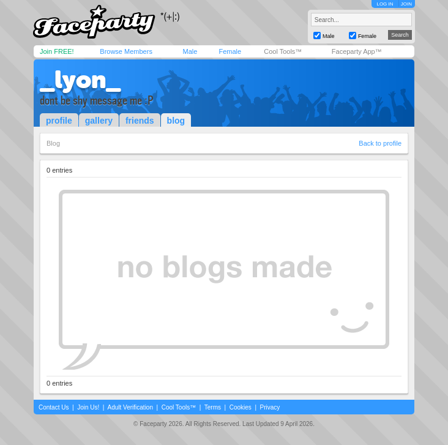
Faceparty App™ (357, 51)
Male (189, 51)
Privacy (270, 407)
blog (176, 120)
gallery (99, 120)
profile (59, 120)
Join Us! (88, 407)
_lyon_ (80, 79)
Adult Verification (130, 407)
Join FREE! (57, 51)
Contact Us (54, 407)
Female (229, 51)
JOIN (406, 4)
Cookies (241, 407)
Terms (212, 407)
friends (139, 120)
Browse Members (126, 51)
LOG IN (384, 4)
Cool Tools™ (283, 51)
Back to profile (380, 143)
